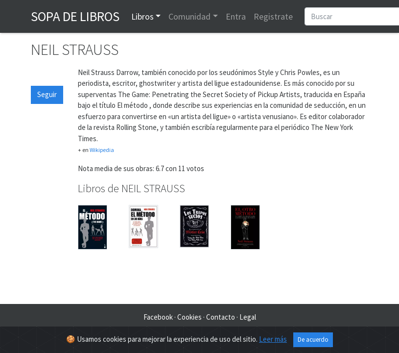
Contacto (220, 317)
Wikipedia (102, 149)
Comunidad (189, 16)
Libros (142, 16)
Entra (236, 16)
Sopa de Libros (75, 16)
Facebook (158, 317)
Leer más (273, 339)
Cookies (189, 317)
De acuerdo (313, 339)
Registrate (273, 16)
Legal (247, 317)
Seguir (47, 94)
